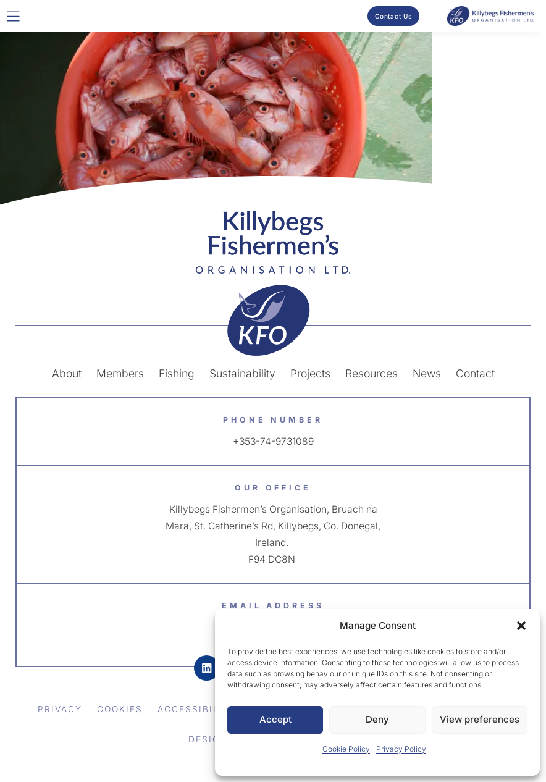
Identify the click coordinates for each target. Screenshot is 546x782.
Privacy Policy (401, 749)
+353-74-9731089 (273, 441)
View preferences (479, 719)
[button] (521, 626)
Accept (275, 719)
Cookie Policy (346, 749)
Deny (377, 719)
